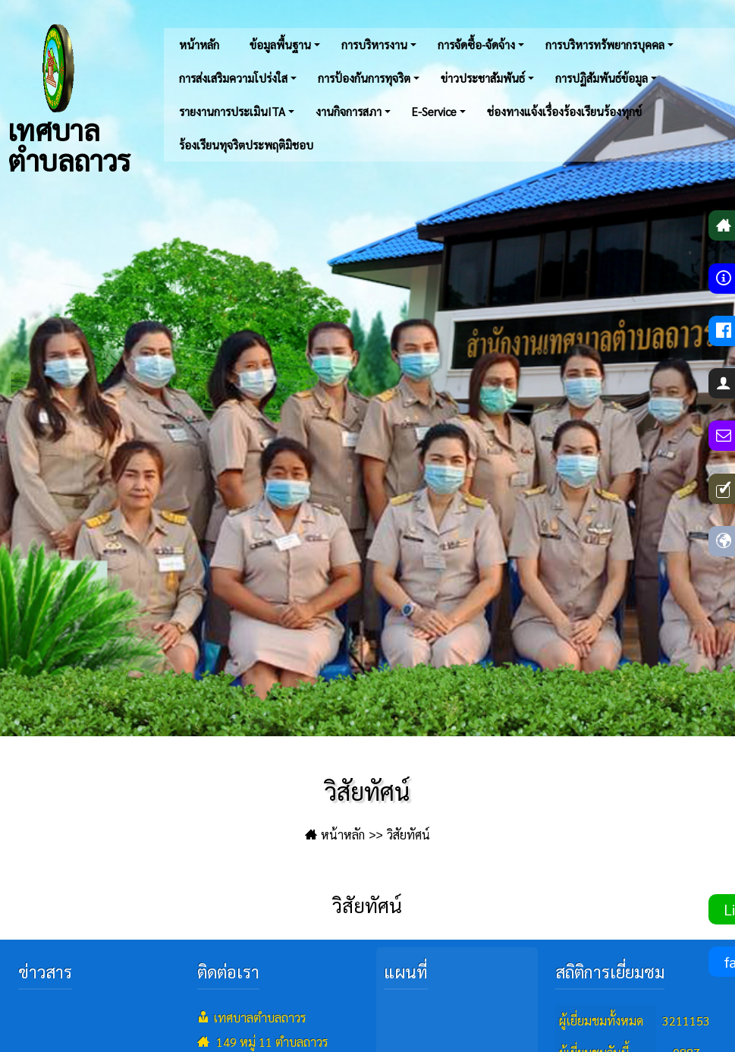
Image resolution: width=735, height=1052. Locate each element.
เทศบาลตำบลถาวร (69, 99)
